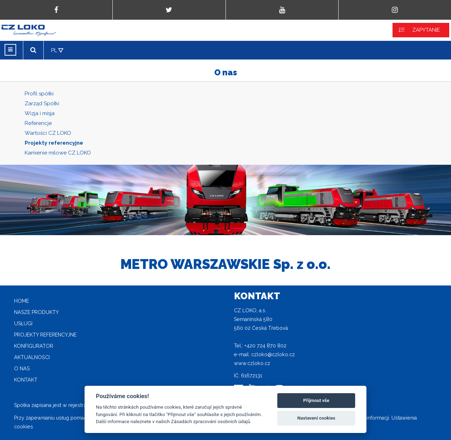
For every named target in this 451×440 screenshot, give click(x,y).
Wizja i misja (40, 113)
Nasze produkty (36, 312)
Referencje (38, 123)
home (21, 301)
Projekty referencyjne (54, 143)
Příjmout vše (316, 400)
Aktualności (32, 357)
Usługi (23, 323)
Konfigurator (33, 346)
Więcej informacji (369, 418)
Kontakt (25, 380)
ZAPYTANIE (426, 30)
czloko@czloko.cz (273, 354)
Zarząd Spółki (42, 103)
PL (54, 50)
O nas (22, 368)
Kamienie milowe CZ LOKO (58, 153)
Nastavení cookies (316, 418)
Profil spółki (39, 93)
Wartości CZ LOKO (48, 133)
